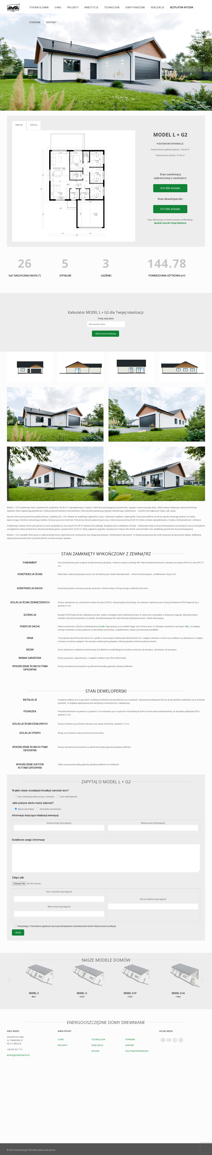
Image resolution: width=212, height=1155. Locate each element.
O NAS (61, 1039)
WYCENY (96, 1051)
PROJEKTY (63, 1045)
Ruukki (102, 626)
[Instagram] (175, 1040)
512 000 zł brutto (170, 209)
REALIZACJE (97, 1045)
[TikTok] (181, 1040)
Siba (187, 626)
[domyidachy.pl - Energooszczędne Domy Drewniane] (13, 7)
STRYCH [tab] (33, 125)
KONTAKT (129, 1045)
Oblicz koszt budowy (105, 333)
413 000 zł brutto (170, 188)
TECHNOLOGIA (98, 1039)
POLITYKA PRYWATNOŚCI (136, 1051)
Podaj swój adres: (106, 318)
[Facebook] (163, 1040)
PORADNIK (130, 1039)
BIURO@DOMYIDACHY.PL (18, 1055)
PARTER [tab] (19, 125)
